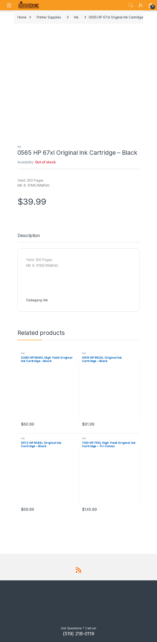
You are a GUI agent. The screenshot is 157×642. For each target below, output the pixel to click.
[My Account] (140, 5)
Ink (76, 17)
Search (130, 5)
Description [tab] (28, 235)
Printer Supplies (49, 17)
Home (22, 17)
